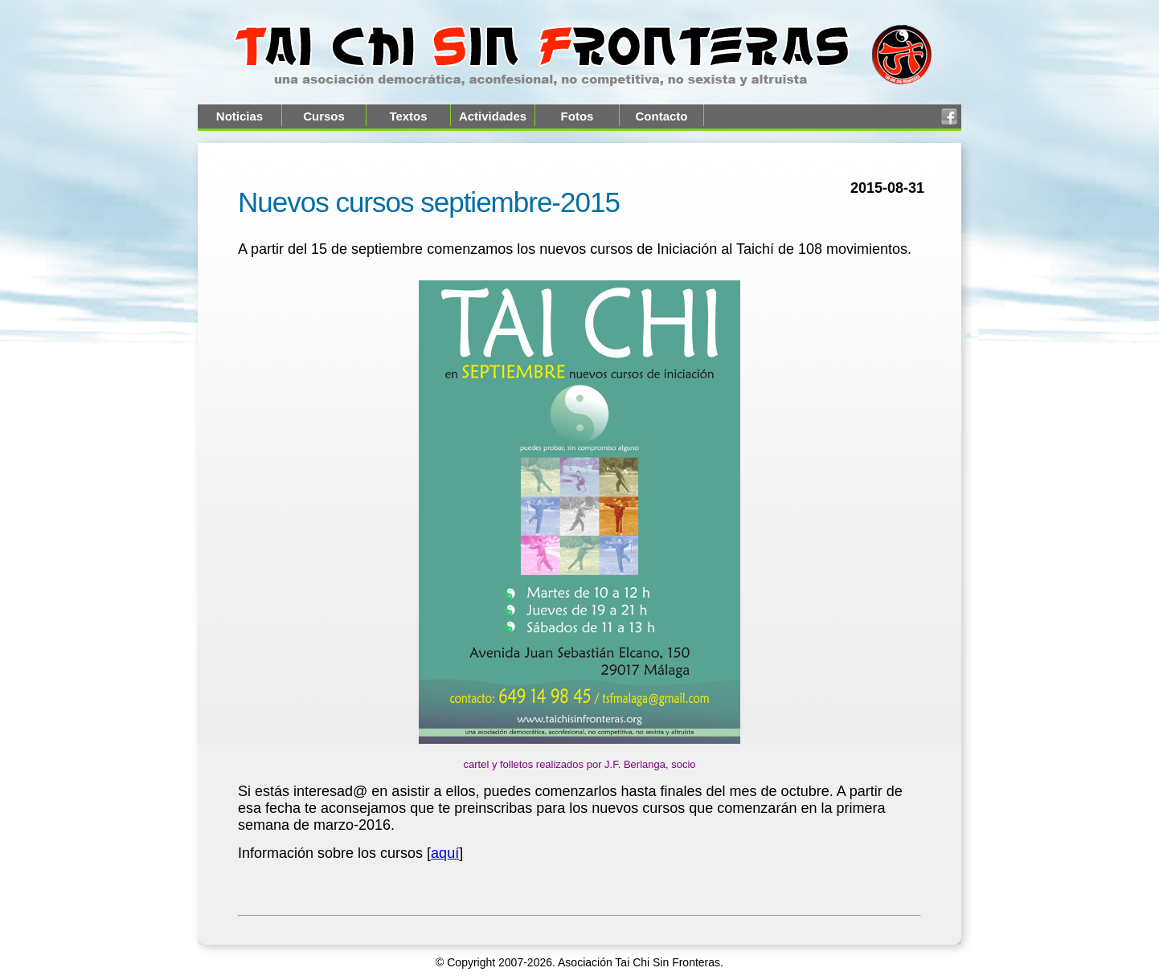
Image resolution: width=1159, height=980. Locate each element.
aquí (445, 853)
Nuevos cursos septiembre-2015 (429, 202)
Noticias (239, 116)
